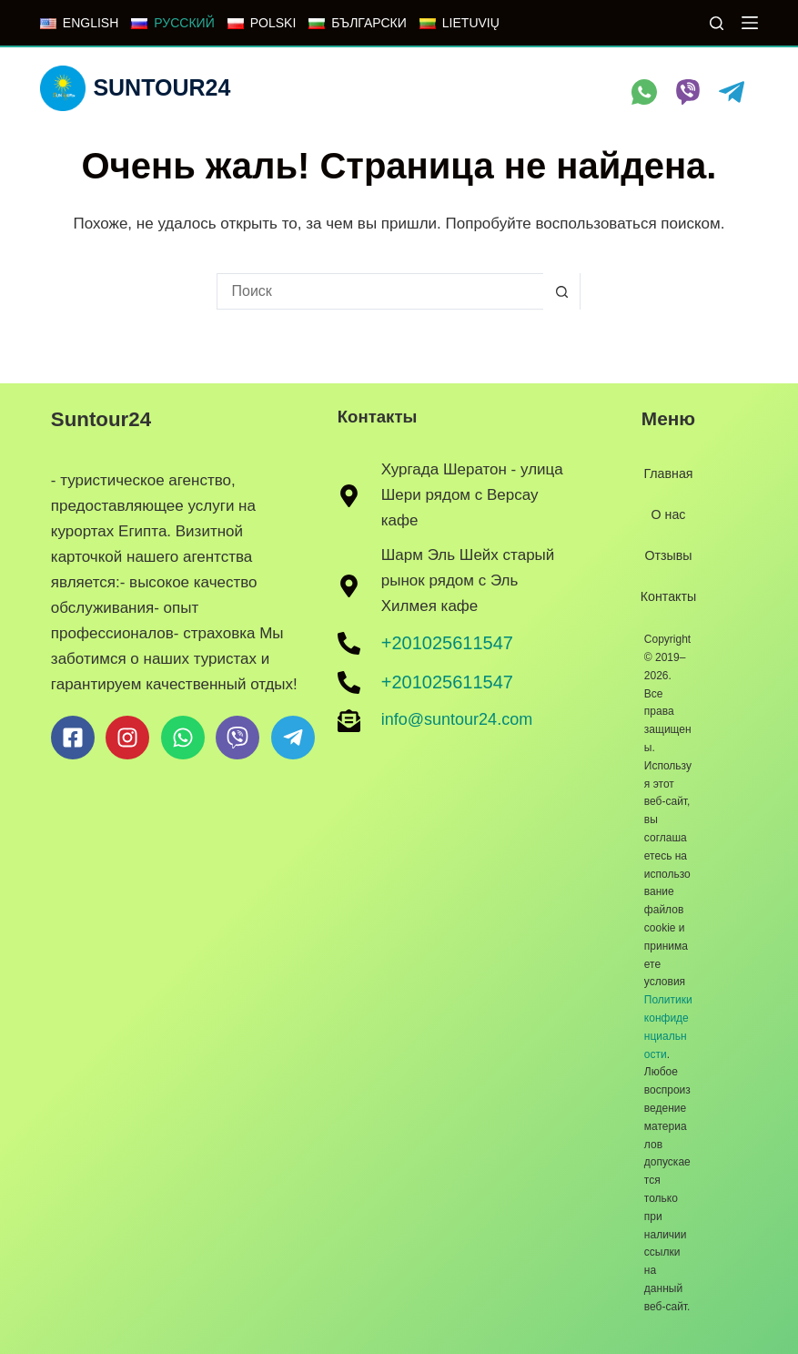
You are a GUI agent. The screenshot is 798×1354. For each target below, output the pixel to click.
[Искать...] (380, 291)
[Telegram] (731, 92)
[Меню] (750, 23)
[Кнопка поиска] (561, 291)
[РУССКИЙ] (172, 23)
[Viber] (688, 92)
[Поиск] (716, 23)
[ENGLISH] (79, 23)
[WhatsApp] (644, 92)
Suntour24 (161, 87)
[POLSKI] (262, 23)
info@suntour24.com (456, 718)
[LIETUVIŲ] (459, 23)
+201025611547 (447, 642)
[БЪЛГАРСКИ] (357, 23)
